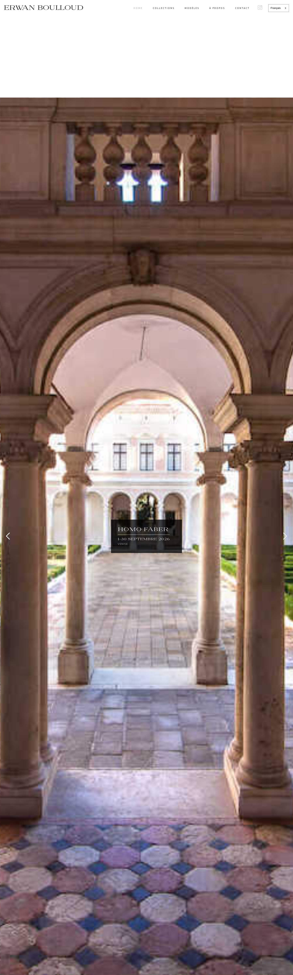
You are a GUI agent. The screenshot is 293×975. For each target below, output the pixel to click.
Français (276, 8)
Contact (242, 8)
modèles (192, 8)
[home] (43, 7)
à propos (217, 8)
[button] (8, 536)
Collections (163, 8)
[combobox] (278, 8)
